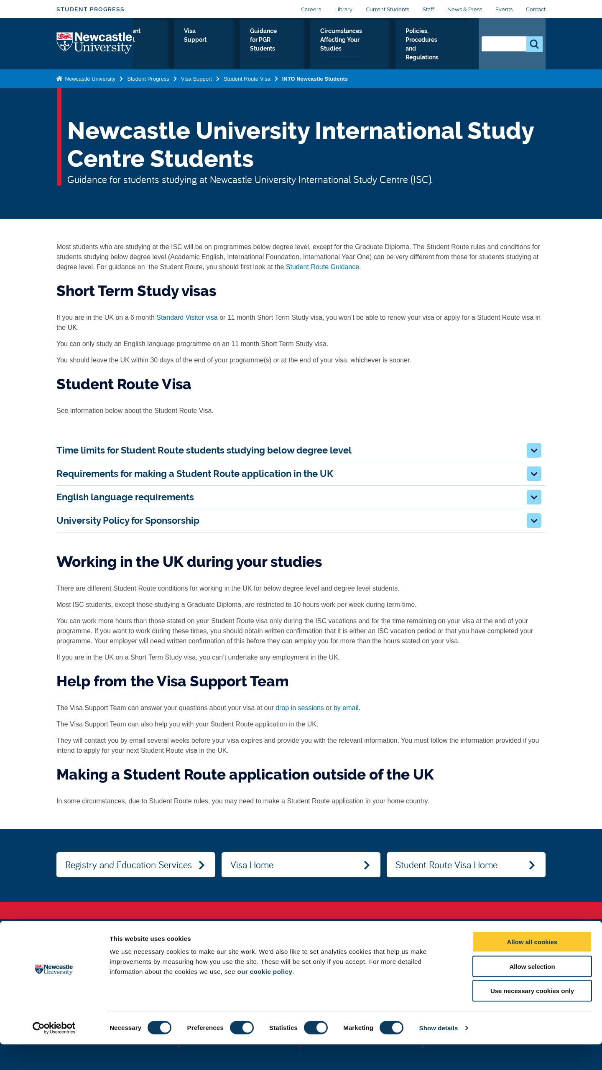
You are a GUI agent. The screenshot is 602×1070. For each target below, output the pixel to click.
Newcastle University (89, 88)
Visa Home (251, 864)
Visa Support (239, 45)
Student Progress (90, 9)
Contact (536, 9)
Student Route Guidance (322, 266)
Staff (428, 9)
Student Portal (199, 45)
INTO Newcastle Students (315, 88)
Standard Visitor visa (186, 317)
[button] (534, 450)
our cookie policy (264, 997)
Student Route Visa (247, 88)
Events (504, 9)
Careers (311, 9)
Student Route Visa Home (446, 864)
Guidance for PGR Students (287, 45)
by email (346, 707)
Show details (438, 1053)
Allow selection (532, 992)
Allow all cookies (532, 967)
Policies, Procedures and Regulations (433, 50)
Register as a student (156, 50)
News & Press (464, 9)
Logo (94, 48)
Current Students (387, 9)
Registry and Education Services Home (128, 867)
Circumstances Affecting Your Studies (356, 50)
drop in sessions (299, 707)
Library (343, 9)
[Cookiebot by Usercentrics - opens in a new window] (54, 1053)
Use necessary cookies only (532, 1016)
